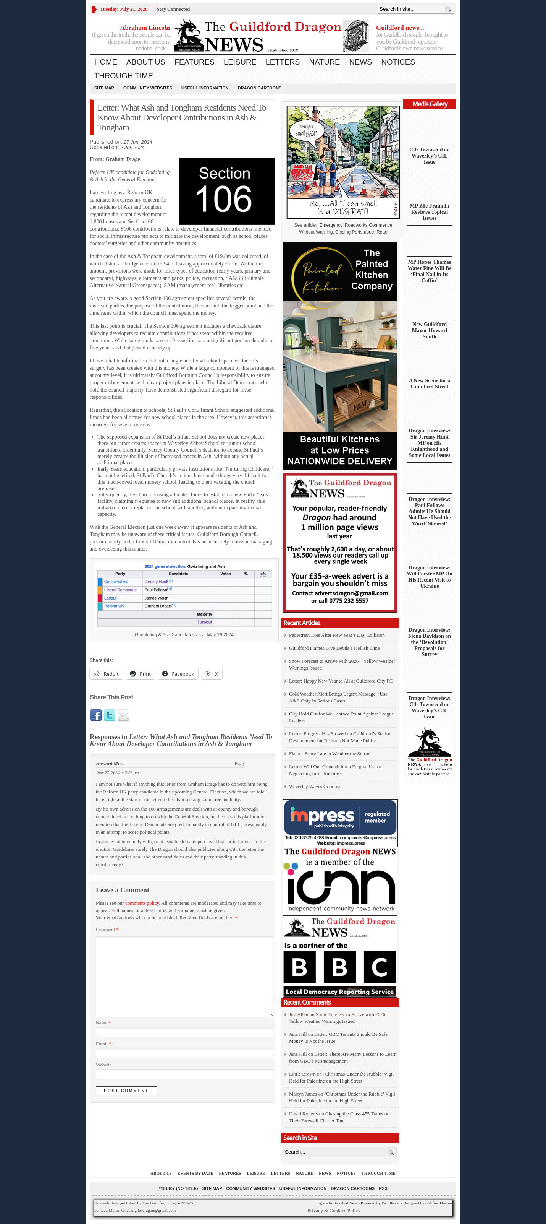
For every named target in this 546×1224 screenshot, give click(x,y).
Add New (349, 1203)
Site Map (104, 88)
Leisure (240, 62)
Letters (283, 62)
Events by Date (195, 1173)
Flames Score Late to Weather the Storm (329, 753)
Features (194, 62)
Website (103, 1065)
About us (145, 62)
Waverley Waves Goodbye (315, 786)
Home (105, 62)
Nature (324, 62)
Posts (333, 1203)
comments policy (142, 903)
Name (103, 1023)
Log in (320, 1203)
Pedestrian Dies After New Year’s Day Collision (337, 635)
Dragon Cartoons (260, 88)
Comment (107, 929)
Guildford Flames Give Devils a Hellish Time (334, 648)
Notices (398, 62)
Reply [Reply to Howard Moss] (240, 763)
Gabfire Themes (438, 1203)
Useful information (205, 88)
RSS (383, 1188)
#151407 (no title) (178, 1188)
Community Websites (147, 88)
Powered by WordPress (380, 1203)
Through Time (123, 76)
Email (103, 1044)
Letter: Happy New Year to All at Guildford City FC (341, 681)
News (360, 62)
